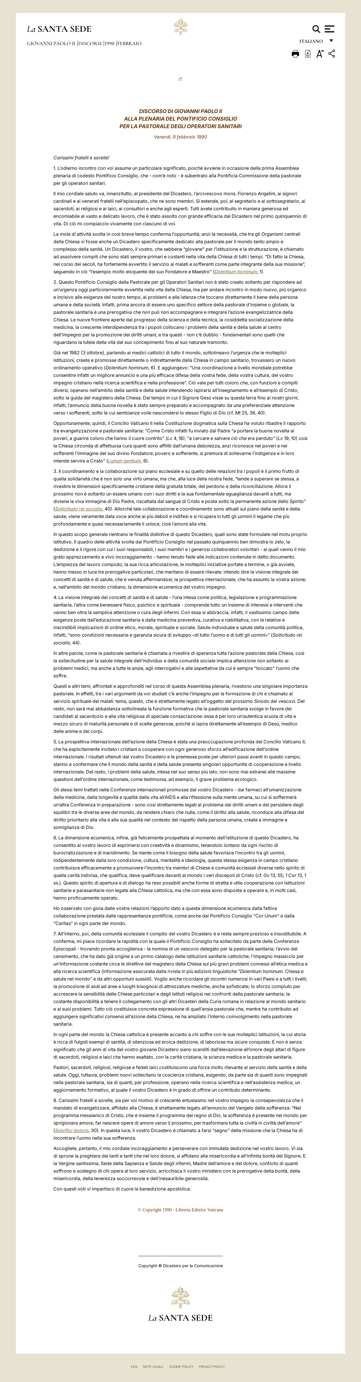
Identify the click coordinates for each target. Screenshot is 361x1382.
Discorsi (90, 43)
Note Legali (153, 1367)
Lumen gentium (124, 461)
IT (180, 79)
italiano (312, 42)
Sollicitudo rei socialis (78, 509)
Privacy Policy (212, 1367)
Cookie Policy (181, 1367)
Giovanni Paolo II (52, 43)
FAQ (134, 1367)
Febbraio (129, 43)
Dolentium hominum (236, 271)
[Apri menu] (328, 29)
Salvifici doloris (72, 1130)
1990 (110, 43)
